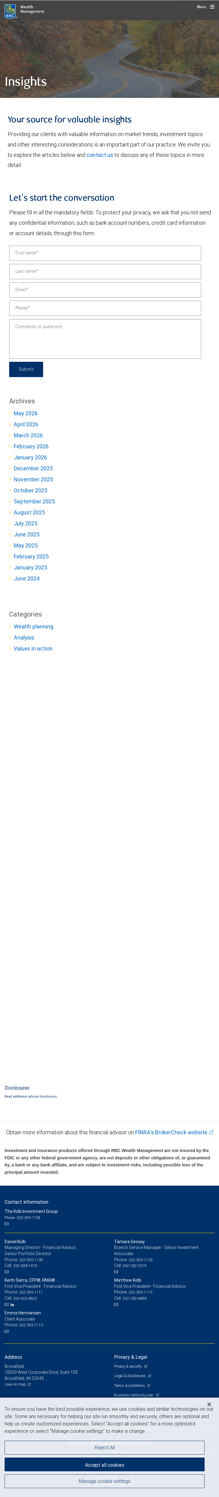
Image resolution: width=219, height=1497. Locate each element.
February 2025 (31, 556)
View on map (15, 1384)
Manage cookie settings (105, 1481)
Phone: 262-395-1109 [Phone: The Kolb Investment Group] (22, 1217)
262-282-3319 (135, 1265)
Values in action (33, 648)
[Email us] (7, 1223)
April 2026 (26, 424)
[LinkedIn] (13, 1304)
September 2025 (34, 501)
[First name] (105, 253)
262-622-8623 (25, 1298)
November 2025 (33, 479)
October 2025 (30, 490)
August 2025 (29, 512)
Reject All (105, 1447)
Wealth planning (33, 626)
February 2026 (31, 446)
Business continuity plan (134, 1395)
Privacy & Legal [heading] (130, 1357)
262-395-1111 (31, 1292)
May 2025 (26, 545)
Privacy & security (128, 1366)
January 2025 (30, 567)
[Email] (105, 290)
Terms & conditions (130, 1385)
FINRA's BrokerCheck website (171, 1132)
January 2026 (30, 457)
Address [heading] (13, 1357)
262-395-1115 (140, 1292)
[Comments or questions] (105, 339)
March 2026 (28, 435)
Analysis (24, 637)
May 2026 (26, 413)
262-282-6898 (135, 1298)
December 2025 (33, 468)
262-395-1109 (31, 1259)
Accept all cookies (104, 1465)
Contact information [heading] (26, 1202)
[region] (109, 1447)
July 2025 (25, 523)
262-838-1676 (25, 1265)
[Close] (209, 1404)
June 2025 (26, 534)
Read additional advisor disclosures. (31, 1096)
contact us (100, 154)
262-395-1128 (140, 1259)
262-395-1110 (31, 1325)
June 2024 (27, 578)
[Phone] (105, 308)
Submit (26, 369)
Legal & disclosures (130, 1375)
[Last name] (105, 271)
